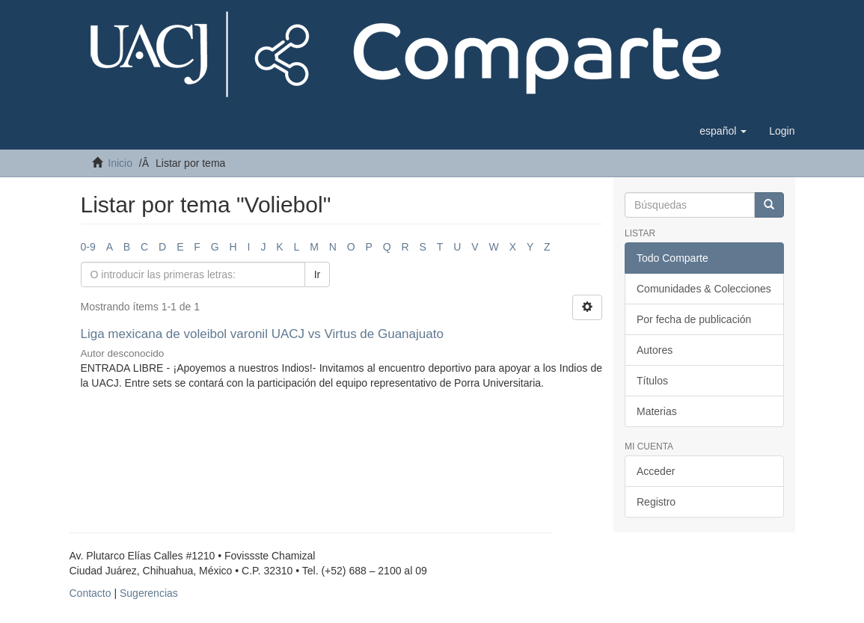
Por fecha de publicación (694, 319)
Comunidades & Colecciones (704, 289)
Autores (654, 350)
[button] (723, 131)
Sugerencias (149, 593)
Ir (317, 274)
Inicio (120, 163)
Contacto (90, 593)
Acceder (656, 471)
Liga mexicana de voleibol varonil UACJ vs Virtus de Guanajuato (264, 334)
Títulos (652, 381)
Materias (657, 411)
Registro (656, 502)
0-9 (88, 247)
